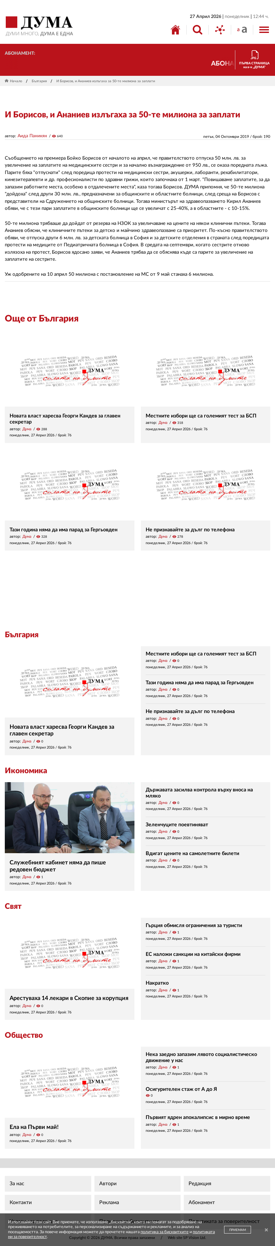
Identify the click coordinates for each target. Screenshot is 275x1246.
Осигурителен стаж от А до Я (181, 1089)
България (39, 81)
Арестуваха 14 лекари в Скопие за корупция (69, 998)
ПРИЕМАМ (237, 1230)
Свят (13, 906)
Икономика (26, 771)
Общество (24, 1035)
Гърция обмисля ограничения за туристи (194, 925)
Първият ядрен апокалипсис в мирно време (198, 1117)
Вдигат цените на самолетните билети (192, 853)
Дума (26, 429)
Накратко (157, 983)
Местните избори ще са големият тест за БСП (201, 415)
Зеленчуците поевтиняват (177, 824)
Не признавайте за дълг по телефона (190, 529)
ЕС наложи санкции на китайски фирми (193, 954)
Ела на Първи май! (34, 1127)
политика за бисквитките (165, 1232)
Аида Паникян (32, 136)
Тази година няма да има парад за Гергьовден (63, 529)
